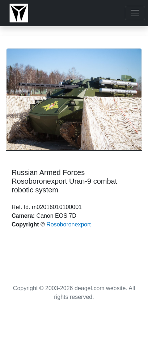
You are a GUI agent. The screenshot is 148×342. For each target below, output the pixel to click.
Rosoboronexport (68, 224)
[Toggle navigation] (135, 13)
